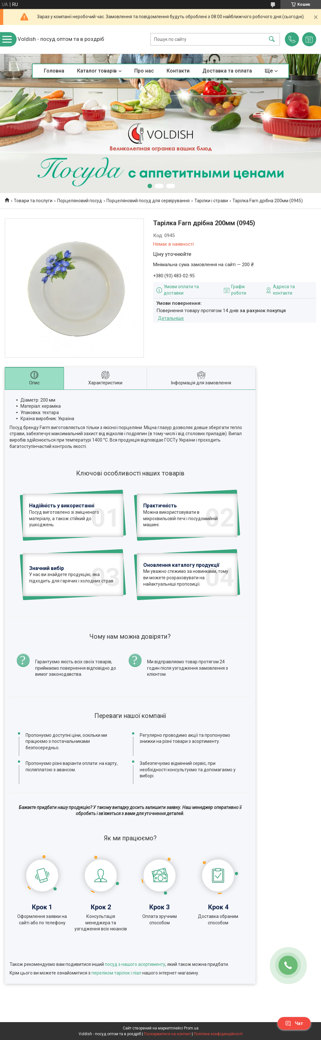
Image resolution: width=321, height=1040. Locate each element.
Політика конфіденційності (218, 1034)
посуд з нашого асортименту (135, 964)
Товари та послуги (33, 200)
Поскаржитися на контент (167, 1034)
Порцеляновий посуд (79, 200)
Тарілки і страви (211, 200)
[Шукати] (271, 39)
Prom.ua (191, 1028)
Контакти (178, 71)
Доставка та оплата (227, 71)
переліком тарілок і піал (116, 972)
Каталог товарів (97, 71)
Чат (294, 1023)
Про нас (144, 71)
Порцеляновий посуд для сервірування (148, 200)
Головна (54, 71)
